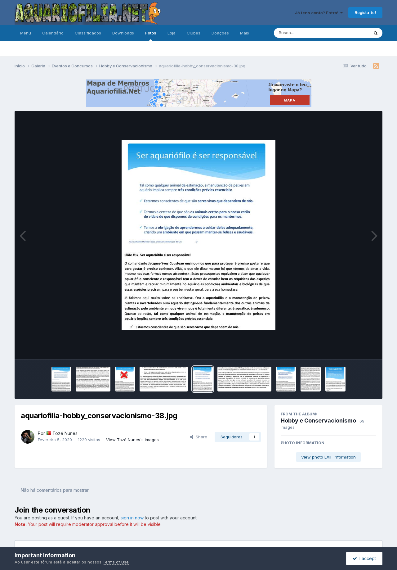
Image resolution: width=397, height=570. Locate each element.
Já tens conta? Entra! (319, 12)
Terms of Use (116, 561)
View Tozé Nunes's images (132, 439)
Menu (25, 32)
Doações (220, 32)
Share (198, 436)
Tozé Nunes (65, 433)
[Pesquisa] (304, 33)
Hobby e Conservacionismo (318, 420)
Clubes (193, 32)
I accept (364, 558)
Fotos (150, 35)
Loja (171, 32)
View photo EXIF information (328, 457)
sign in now (132, 517)
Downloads (123, 32)
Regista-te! (365, 12)
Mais (244, 32)
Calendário (53, 32)
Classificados (88, 32)
